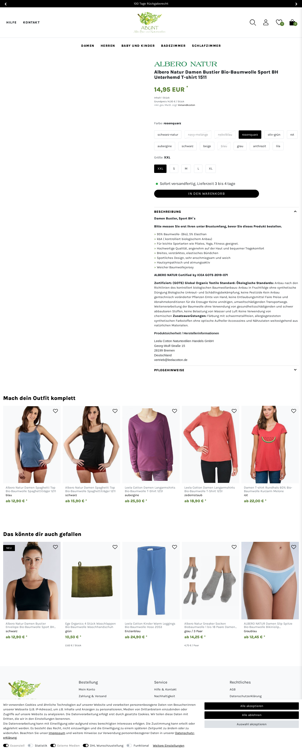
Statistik (41, 745)
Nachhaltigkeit (164, 696)
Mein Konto (87, 689)
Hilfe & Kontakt (165, 689)
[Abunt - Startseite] (149, 22)
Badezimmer (173, 46)
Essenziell (17, 745)
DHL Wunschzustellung (106, 745)
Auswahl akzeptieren (252, 724)
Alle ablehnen (252, 715)
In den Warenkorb (206, 194)
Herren (108, 46)
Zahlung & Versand (93, 696)
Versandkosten (186, 105)
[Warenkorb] (292, 22)
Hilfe (11, 22)
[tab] (226, 286)
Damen (87, 46)
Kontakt (31, 22)
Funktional (141, 745)
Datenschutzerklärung (246, 696)
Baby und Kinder (138, 46)
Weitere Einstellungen (168, 745)
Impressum (57, 733)
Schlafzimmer (206, 46)
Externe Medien (68, 745)
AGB (233, 689)
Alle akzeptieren (251, 706)
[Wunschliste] (279, 22)
